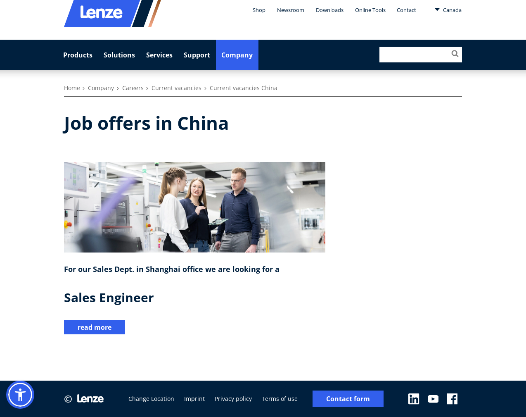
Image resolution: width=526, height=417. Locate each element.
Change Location (151, 399)
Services (159, 55)
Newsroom (290, 10)
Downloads (330, 10)
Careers (133, 88)
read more (94, 327)
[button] (20, 395)
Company (237, 55)
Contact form (348, 399)
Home (72, 88)
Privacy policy (233, 399)
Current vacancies (176, 88)
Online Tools (370, 10)
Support (197, 55)
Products (77, 55)
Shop (259, 10)
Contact (406, 10)
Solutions (119, 55)
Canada (448, 9)
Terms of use (280, 399)
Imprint (194, 399)
